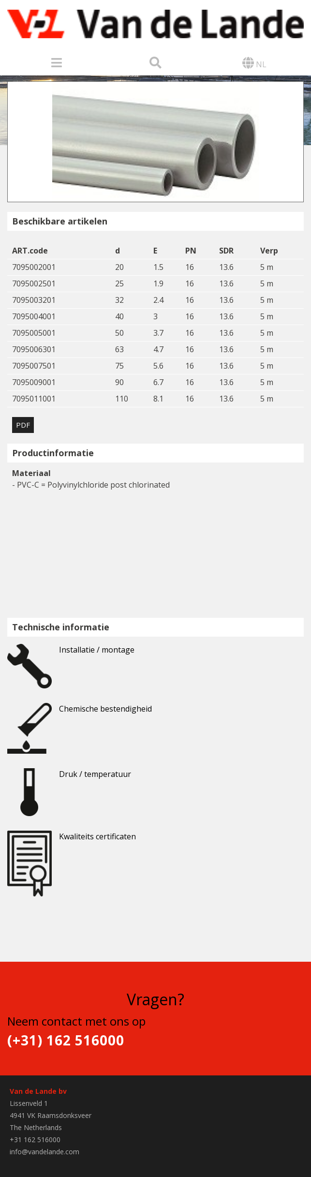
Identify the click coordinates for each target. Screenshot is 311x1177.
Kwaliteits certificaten (71, 843)
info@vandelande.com (44, 1151)
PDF (23, 425)
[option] (155, 142)
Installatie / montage (70, 656)
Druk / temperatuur (69, 780)
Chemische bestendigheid (79, 715)
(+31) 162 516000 (65, 1040)
